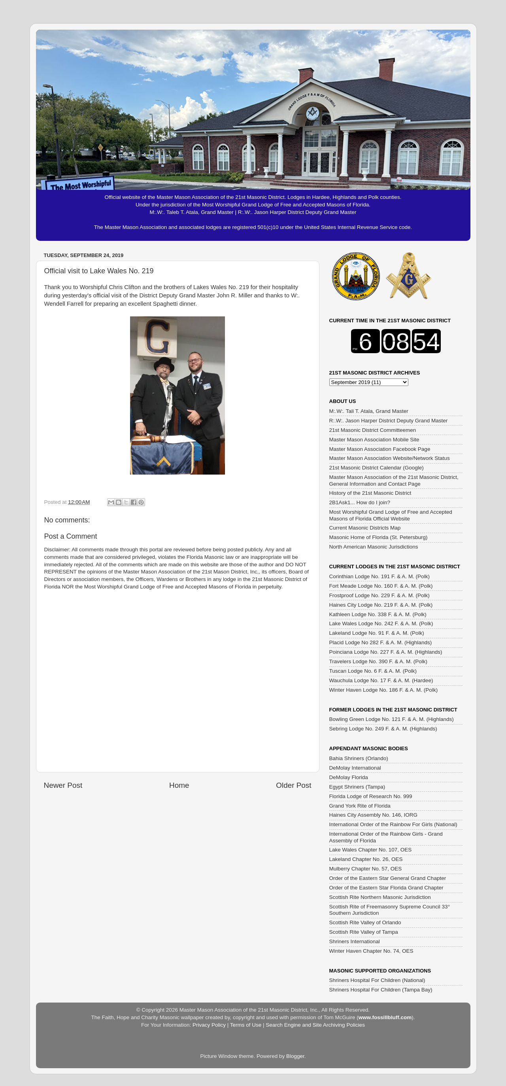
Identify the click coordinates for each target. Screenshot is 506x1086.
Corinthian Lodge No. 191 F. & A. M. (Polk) (379, 576)
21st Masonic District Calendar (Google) (376, 468)
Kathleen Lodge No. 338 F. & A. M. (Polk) (378, 614)
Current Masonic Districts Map (365, 528)
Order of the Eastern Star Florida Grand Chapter (386, 888)
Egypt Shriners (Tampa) (357, 787)
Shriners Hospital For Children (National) (377, 980)
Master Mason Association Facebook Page (379, 449)
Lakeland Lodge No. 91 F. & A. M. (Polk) (376, 633)
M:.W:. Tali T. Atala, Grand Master (368, 411)
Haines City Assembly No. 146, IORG (373, 815)
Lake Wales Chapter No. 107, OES (370, 850)
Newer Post (63, 785)
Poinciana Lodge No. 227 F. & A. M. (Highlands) (385, 652)
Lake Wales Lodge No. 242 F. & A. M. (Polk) (381, 623)
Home (179, 785)
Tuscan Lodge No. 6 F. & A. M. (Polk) (373, 671)
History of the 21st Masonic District (370, 493)
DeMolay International (355, 768)
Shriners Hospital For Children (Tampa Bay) (380, 990)
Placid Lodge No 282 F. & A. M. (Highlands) (380, 642)
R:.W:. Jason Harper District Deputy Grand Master (388, 421)
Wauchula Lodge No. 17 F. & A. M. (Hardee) (381, 680)
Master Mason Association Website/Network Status (389, 458)
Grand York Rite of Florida (360, 806)
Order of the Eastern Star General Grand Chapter (387, 878)
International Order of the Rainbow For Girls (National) (393, 824)
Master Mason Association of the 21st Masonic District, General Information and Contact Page (394, 480)
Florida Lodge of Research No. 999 (370, 796)
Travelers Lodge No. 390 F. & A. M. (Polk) (378, 661)
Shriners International (354, 941)
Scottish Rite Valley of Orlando (365, 922)
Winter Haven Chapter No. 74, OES (371, 951)
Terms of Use (246, 1025)
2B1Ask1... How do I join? (360, 502)
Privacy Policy (209, 1025)
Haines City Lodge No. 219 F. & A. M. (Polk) (381, 605)
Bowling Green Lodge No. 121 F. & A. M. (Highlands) (391, 719)
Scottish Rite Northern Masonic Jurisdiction (380, 897)
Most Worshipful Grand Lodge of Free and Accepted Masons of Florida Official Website (390, 515)
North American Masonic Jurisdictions (373, 547)
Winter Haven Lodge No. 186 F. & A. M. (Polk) (383, 690)
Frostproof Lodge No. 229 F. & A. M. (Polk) (379, 595)
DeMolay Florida (348, 777)
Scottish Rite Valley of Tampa (363, 932)
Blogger (295, 1056)
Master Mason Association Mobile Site (374, 440)
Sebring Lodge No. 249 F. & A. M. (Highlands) (383, 729)
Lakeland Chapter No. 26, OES (366, 859)
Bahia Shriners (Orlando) (358, 758)
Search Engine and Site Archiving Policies (315, 1025)
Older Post (293, 785)
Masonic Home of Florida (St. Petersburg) (378, 537)
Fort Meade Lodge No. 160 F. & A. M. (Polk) (381, 586)
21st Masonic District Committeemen (372, 430)
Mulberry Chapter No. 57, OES (365, 869)
